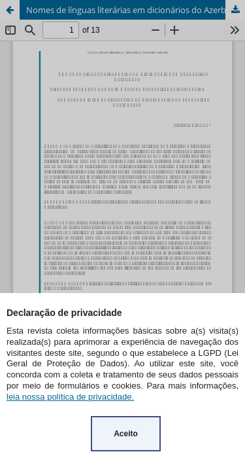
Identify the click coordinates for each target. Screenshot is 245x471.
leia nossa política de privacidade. (70, 397)
